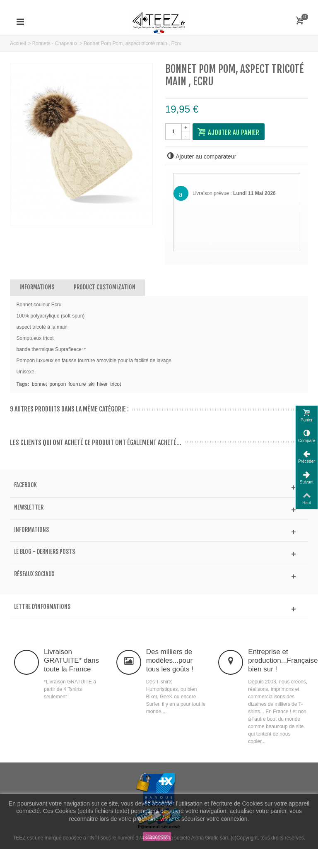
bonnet (39, 384)
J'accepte (157, 836)
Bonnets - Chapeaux (54, 43)
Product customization (104, 287)
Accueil (18, 43)
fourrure (77, 384)
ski (92, 384)
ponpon (57, 384)
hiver (102, 384)
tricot (115, 384)
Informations (36, 287)
